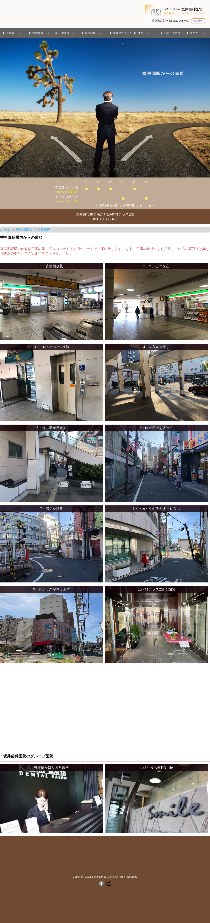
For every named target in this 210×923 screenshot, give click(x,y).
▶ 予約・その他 (170, 33)
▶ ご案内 (8, 33)
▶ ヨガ (138, 33)
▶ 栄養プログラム (121, 33)
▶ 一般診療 (62, 33)
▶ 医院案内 (36, 33)
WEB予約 (197, 20)
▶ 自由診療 (88, 33)
